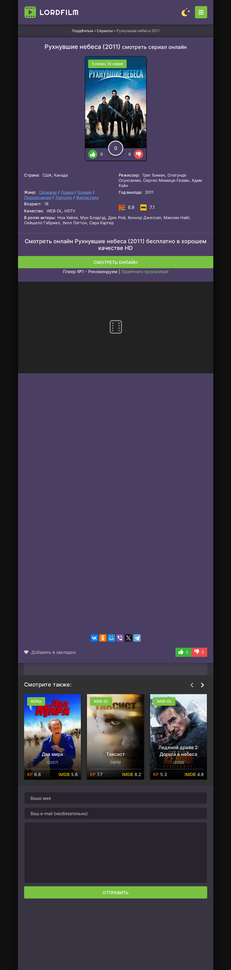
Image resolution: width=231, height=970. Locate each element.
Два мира (52, 754)
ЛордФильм (82, 30)
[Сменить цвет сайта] (186, 12)
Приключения (37, 197)
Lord (59, 12)
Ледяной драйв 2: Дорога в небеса (178, 751)
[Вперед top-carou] (202, 685)
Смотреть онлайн (115, 262)
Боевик (85, 192)
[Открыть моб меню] (201, 12)
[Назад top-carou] (192, 685)
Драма (67, 192)
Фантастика (87, 197)
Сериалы (105, 30)
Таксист (115, 754)
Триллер (63, 197)
